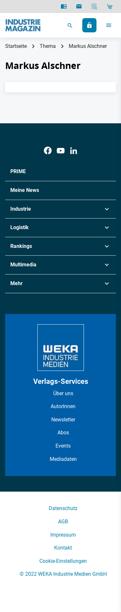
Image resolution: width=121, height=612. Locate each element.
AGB (63, 521)
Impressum (63, 535)
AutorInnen (63, 406)
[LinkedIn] (73, 151)
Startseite (16, 46)
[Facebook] (48, 151)
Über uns (63, 393)
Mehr (16, 283)
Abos (63, 432)
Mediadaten (63, 459)
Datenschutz (63, 508)
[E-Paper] (63, 6)
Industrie (20, 209)
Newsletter (63, 420)
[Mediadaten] (94, 6)
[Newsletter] (79, 6)
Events (63, 446)
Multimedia (23, 264)
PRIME (18, 171)
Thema (48, 46)
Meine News (24, 190)
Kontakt (63, 548)
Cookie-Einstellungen (63, 561)
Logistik (19, 227)
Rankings (21, 246)
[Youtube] (61, 151)
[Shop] (109, 6)
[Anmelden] (89, 25)
